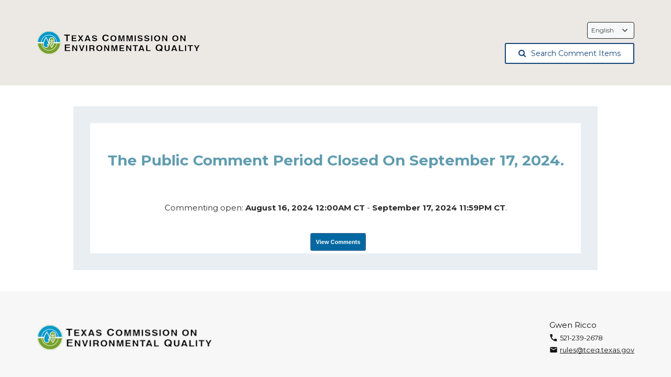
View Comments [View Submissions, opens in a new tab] (338, 242)
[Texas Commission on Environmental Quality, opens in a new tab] (119, 43)
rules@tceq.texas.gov (597, 350)
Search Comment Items (569, 53)
